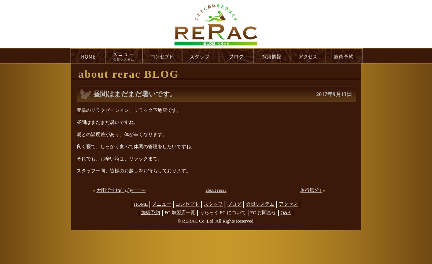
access (307, 55)
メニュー (161, 204)
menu (124, 55)
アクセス (288, 204)
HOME (88, 55)
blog (236, 55)
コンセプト (187, 204)
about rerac (216, 190)
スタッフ (213, 204)
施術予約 (150, 212)
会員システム (260, 204)
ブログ (234, 204)
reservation (344, 55)
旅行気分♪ (310, 190)
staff (200, 55)
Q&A (286, 212)
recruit (272, 55)
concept (162, 55)
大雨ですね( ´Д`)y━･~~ (120, 190)
